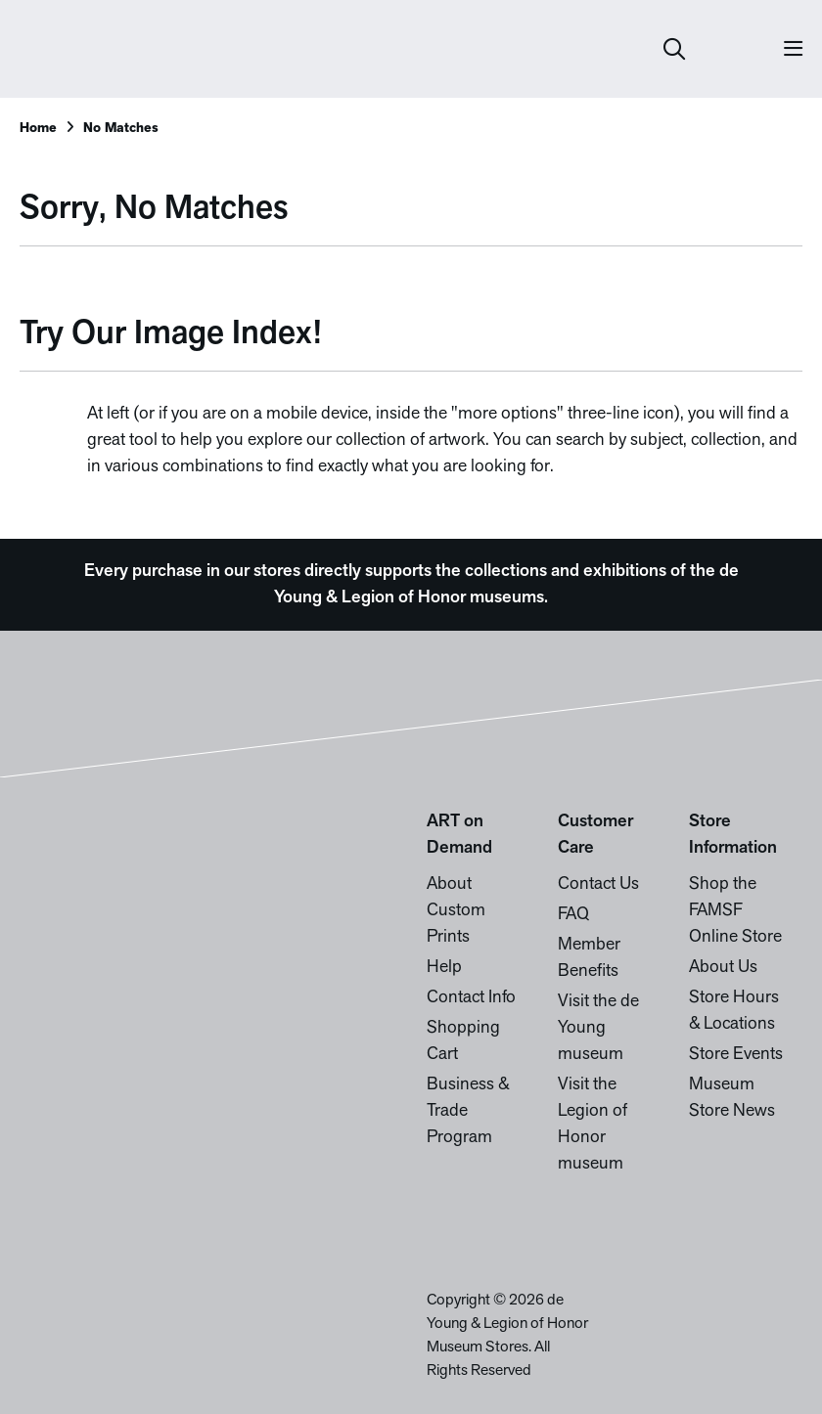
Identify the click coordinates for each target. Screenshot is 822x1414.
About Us (723, 967)
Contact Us (598, 884)
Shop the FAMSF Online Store (735, 911)
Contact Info (471, 998)
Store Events (736, 1054)
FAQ (573, 915)
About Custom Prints (456, 911)
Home (38, 128)
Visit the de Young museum (598, 1028)
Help (444, 967)
